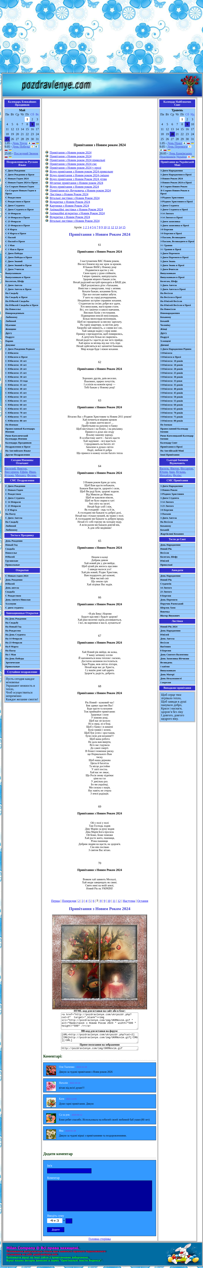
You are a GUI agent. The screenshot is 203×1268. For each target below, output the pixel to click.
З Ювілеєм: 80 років (171, 420)
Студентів (165, 583)
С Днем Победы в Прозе (18, 257)
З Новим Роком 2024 (171, 178)
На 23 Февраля (13, 642)
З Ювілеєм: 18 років (171, 364)
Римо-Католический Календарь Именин (16, 437)
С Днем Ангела (13, 285)
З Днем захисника (170, 221)
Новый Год (11, 544)
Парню (9, 341)
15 (123, 227)
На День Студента (15, 634)
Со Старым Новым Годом (19, 186)
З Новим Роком (168, 490)
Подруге (9, 337)
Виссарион (12, 472)
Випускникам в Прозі (172, 277)
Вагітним (165, 646)
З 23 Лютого (167, 505)
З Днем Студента (169, 205)
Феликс (32, 475)
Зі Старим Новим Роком (173, 186)
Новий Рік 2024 (168, 626)
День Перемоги (177, 146)
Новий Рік (166, 548)
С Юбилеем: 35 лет (16, 384)
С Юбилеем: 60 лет (16, 404)
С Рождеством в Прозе (17, 201)
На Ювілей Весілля (171, 301)
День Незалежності (171, 678)
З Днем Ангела (168, 285)
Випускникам (168, 273)
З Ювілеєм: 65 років (171, 408)
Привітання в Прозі (171, 446)
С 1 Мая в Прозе (14, 249)
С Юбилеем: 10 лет (16, 360)
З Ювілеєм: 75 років (171, 416)
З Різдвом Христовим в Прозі (176, 201)
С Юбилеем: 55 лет (16, 400)
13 (116, 227)
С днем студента (14, 607)
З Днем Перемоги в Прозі (174, 257)
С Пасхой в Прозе (15, 241)
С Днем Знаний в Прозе (18, 265)
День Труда (19, 143)
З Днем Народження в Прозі (175, 174)
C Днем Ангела (13, 517)
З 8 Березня (166, 229)
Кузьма (9, 475)
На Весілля (166, 293)
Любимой (10, 321)
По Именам (11, 424)
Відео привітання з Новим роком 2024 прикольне (81, 171)
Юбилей (10, 556)
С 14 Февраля (13, 213)
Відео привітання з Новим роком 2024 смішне (79, 175)
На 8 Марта (11, 646)
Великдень (166, 662)
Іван (171, 472)
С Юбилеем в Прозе (16, 356)
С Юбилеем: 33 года (16, 380)
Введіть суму (55, 1215)
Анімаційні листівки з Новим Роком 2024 (76, 209)
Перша (55, 900)
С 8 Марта (11, 229)
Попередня (69, 900)
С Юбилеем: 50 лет (16, 396)
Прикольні (166, 564)
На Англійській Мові (172, 450)
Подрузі (164, 337)
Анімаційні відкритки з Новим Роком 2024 (77, 213)
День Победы (21, 146)
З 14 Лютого (167, 213)
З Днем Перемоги (170, 253)
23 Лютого (166, 591)
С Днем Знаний (13, 261)
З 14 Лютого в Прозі (171, 217)
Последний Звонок (26, 153)
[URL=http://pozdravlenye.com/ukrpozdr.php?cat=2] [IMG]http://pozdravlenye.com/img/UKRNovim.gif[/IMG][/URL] (99, 1038)
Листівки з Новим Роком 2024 (69, 194)
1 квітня (165, 666)
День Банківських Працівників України (175, 155)
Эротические (12, 662)
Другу (8, 333)
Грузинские (11, 560)
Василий (10, 468)
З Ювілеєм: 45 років (171, 392)
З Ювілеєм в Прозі (170, 356)
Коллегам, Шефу (14, 281)
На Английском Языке (18, 450)
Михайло (165, 475)
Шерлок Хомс (168, 607)
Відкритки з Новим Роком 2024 (70, 201)
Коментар (53, 1177)
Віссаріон (186, 468)
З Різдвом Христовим (172, 197)
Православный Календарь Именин (20, 430)
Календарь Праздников (18, 442)
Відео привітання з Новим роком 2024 (74, 186)
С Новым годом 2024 (16, 575)
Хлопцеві (165, 341)
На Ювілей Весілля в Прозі (175, 305)
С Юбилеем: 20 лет (16, 368)
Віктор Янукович (170, 615)
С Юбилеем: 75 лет (16, 416)
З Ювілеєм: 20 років (171, 368)
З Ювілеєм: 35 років (171, 384)
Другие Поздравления (17, 454)
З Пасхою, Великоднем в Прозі (177, 241)
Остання (142, 900)
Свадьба (10, 548)
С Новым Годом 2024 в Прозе (21, 182)
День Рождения (13, 540)
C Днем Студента (15, 497)
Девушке (10, 345)
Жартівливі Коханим (172, 533)
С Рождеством (13, 197)
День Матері (167, 674)
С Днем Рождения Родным (20, 349)
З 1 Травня (166, 245)
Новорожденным (14, 313)
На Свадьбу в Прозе (16, 297)
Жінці (163, 329)
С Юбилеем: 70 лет (16, 412)
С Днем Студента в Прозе (19, 209)
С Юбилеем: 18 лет (16, 364)
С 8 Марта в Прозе (15, 233)
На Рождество (13, 630)
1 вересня (165, 682)
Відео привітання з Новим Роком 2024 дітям (78, 179)
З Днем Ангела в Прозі (173, 289)
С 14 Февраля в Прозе (17, 217)
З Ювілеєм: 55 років (171, 400)
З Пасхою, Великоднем (173, 237)
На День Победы (14, 658)
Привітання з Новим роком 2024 (70, 152)
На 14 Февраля (13, 638)
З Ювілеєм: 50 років (171, 396)
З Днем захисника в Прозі (174, 225)
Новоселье (11, 552)
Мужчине (10, 325)
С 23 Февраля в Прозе (17, 225)
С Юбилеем (11, 352)
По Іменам (166, 424)
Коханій (164, 321)
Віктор (174, 468)
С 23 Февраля (13, 221)
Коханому (165, 317)
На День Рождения (15, 618)
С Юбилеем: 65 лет (16, 408)
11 (108, 227)
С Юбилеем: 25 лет (16, 372)
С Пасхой (10, 237)
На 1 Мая (10, 654)
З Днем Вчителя (169, 269)
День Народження (170, 544)
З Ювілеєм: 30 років (171, 376)
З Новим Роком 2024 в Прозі (176, 182)
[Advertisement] (100, 37)
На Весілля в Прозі (171, 297)
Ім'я (49, 1165)
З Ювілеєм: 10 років (171, 360)
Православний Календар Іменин (174, 430)
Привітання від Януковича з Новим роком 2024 (80, 190)
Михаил (20, 475)
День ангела (12, 587)
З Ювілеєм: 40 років (171, 388)
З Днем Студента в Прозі (174, 209)
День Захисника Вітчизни (174, 658)
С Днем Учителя (14, 269)
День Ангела (167, 638)
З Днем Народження (171, 170)
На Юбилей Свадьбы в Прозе (21, 305)
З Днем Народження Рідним (175, 349)
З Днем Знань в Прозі (172, 265)
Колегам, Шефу (169, 281)
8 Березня (165, 595)
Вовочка (165, 611)
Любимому (11, 317)
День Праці (174, 143)
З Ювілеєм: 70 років (171, 412)
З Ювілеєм (166, 352)
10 (105, 227)
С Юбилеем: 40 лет (16, 388)
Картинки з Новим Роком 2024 (69, 205)
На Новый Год (13, 626)
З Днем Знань (167, 261)
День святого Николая (17, 599)
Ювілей (164, 560)
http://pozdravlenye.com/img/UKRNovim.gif (99, 1048)
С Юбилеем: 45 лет (16, 392)
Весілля (164, 552)
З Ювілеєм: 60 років (171, 404)
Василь (164, 468)
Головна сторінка (100, 1238)
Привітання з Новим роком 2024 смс (73, 163)
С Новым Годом (14, 490)
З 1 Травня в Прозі (170, 249)
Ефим (24, 472)
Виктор (22, 468)
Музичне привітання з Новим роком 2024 (76, 182)
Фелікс (177, 475)
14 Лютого (166, 587)
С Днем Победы (14, 253)
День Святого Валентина (174, 654)
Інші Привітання (169, 454)
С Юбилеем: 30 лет (16, 376)
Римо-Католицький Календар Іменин (176, 437)
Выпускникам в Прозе (17, 277)
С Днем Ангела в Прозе (18, 289)
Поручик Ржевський (171, 603)
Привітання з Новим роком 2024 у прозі (75, 167)
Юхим (163, 472)
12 (112, 227)
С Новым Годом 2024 (17, 178)
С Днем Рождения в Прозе (19, 174)
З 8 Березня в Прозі (171, 233)
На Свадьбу (11, 293)
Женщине (10, 329)
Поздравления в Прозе (17, 446)
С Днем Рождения (15, 170)
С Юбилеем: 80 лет (16, 420)
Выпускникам (13, 273)
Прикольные (12, 564)
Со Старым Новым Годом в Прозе (20, 192)
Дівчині (164, 345)
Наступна (129, 900)
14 (120, 227)
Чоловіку (165, 325)
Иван (32, 472)
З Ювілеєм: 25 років (171, 372)
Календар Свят (168, 442)
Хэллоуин (10, 603)
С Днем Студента (15, 205)
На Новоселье (13, 309)
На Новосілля (168, 309)
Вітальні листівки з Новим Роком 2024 (74, 198)
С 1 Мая (9, 245)
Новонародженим (170, 313)
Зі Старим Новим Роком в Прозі (174, 192)
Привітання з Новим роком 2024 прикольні (77, 160)
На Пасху (10, 513)
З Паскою (165, 513)
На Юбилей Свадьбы (17, 301)
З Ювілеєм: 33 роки (171, 380)
